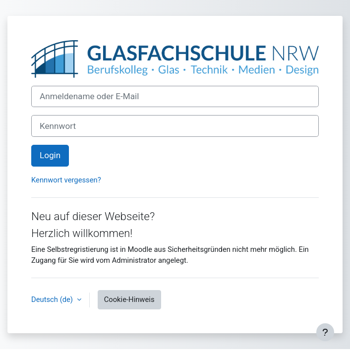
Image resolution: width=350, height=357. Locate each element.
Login (50, 155)
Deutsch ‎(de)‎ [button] (53, 299)
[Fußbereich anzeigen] (325, 332)
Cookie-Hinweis (129, 299)
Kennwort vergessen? (66, 180)
